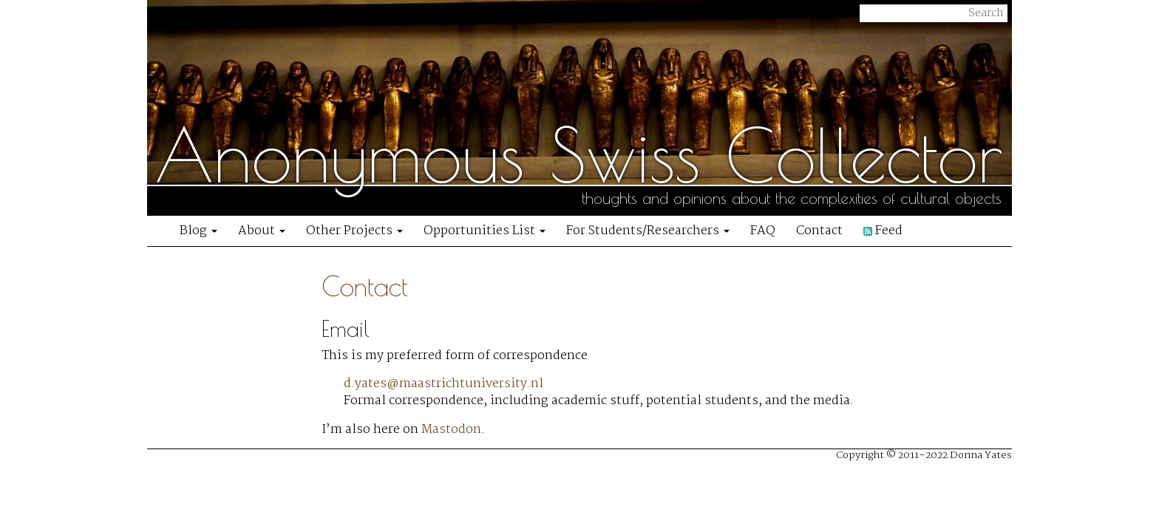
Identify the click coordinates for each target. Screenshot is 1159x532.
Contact (819, 231)
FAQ (762, 231)
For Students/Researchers (648, 231)
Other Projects (354, 231)
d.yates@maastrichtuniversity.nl (443, 384)
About (261, 231)
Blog (198, 231)
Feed (883, 231)
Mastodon (451, 430)
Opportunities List (484, 231)
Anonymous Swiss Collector (578, 155)
